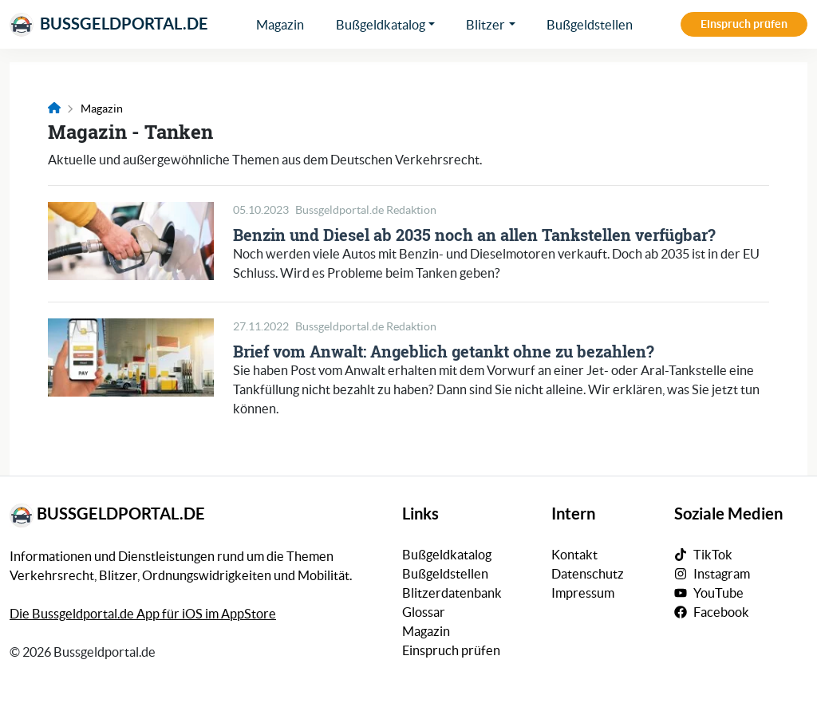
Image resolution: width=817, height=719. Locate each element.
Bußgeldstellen (590, 25)
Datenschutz (587, 574)
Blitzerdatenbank (452, 593)
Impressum (582, 593)
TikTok (712, 554)
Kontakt (574, 554)
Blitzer (485, 25)
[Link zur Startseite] (54, 108)
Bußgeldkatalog (380, 25)
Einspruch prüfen (744, 24)
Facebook (721, 612)
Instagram (721, 574)
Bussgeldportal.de (109, 25)
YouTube (718, 593)
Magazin (280, 25)
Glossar (423, 612)
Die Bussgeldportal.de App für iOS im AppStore (143, 613)
